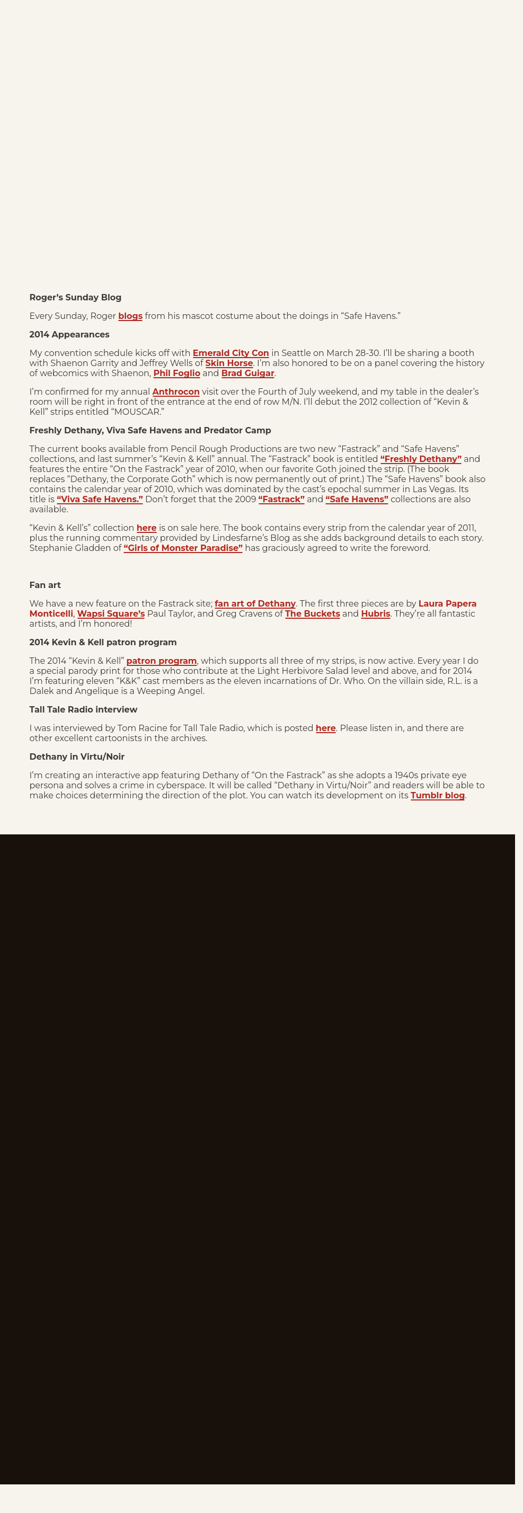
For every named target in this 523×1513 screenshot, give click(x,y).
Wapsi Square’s (111, 614)
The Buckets (312, 614)
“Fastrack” (282, 499)
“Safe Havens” (356, 499)
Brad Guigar (247, 373)
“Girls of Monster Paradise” (183, 548)
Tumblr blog (438, 795)
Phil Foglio (176, 373)
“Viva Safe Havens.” (100, 499)
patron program (162, 661)
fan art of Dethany (255, 604)
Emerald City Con (231, 353)
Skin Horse (229, 363)
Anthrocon (176, 392)
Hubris (375, 614)
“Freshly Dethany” (421, 459)
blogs (130, 316)
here (147, 528)
